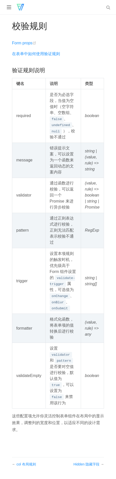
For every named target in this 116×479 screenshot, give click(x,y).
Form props (24, 43)
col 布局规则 (26, 464)
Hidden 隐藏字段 (87, 464)
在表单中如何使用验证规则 (36, 54)
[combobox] (109, 7)
